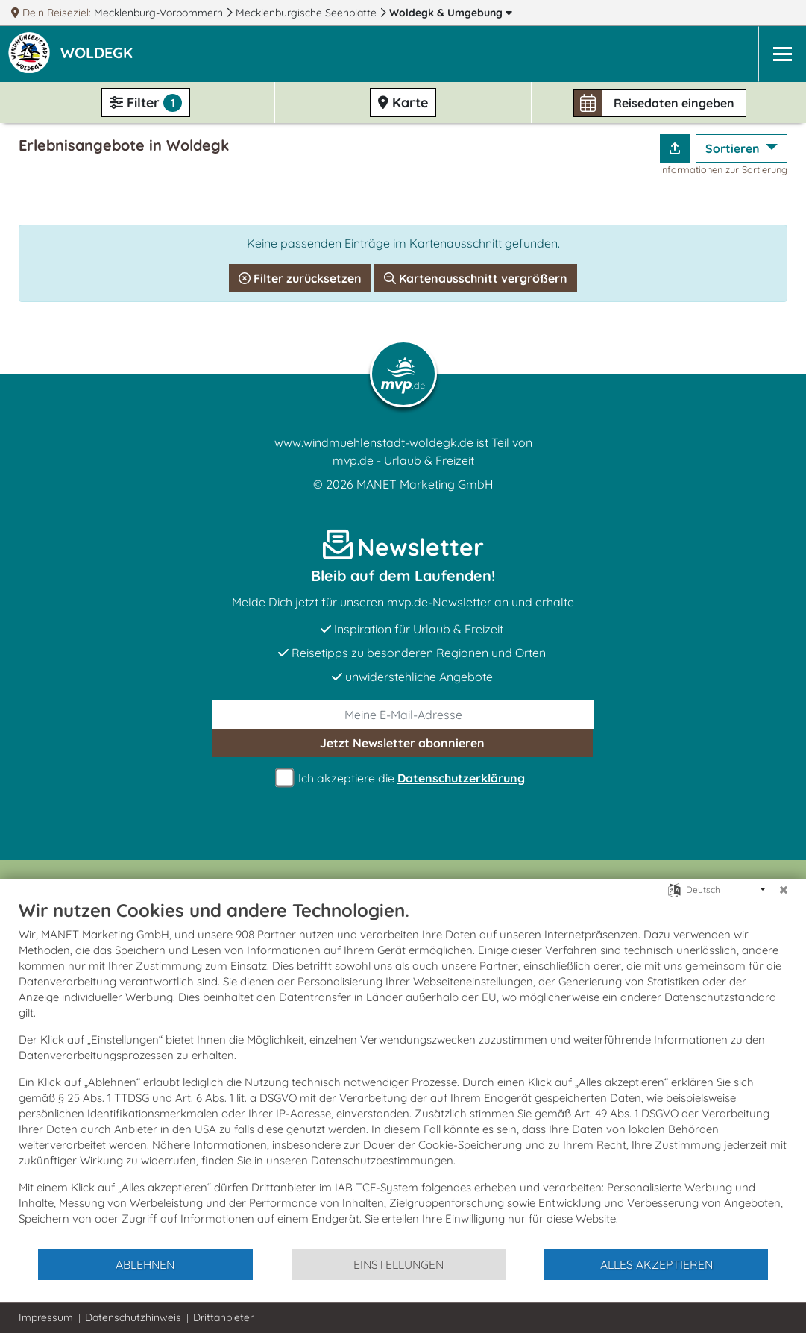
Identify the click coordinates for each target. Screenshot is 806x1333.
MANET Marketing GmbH (425, 484)
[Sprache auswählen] (674, 889)
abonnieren (402, 743)
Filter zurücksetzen (300, 278)
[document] (403, 1073)
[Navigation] (782, 54)
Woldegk (450, 12)
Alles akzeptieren (656, 1264)
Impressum (46, 1317)
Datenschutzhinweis (133, 1317)
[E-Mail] (403, 714)
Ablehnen (145, 1264)
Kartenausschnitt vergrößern (475, 278)
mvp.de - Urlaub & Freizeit (403, 460)
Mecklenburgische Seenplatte (308, 12)
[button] (99, 54)
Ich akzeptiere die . (403, 778)
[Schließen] (783, 890)
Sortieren (734, 148)
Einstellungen (398, 1264)
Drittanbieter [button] (223, 1317)
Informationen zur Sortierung (723, 169)
